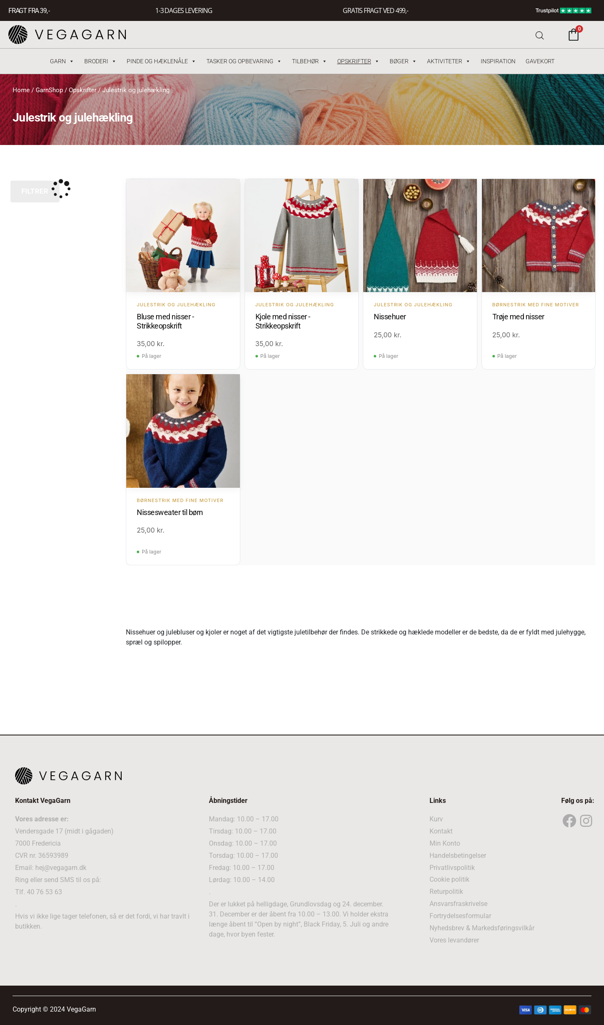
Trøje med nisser (518, 316)
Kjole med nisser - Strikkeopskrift (282, 321)
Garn (62, 61)
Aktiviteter (449, 61)
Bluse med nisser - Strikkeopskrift (165, 321)
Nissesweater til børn (170, 511)
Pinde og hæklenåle (161, 61)
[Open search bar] (540, 34)
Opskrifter (358, 61)
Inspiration (498, 61)
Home (21, 90)
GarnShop (49, 90)
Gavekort (540, 61)
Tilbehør (309, 61)
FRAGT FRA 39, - (28, 11)
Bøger (403, 61)
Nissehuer (390, 316)
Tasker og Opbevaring (244, 61)
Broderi (100, 61)
